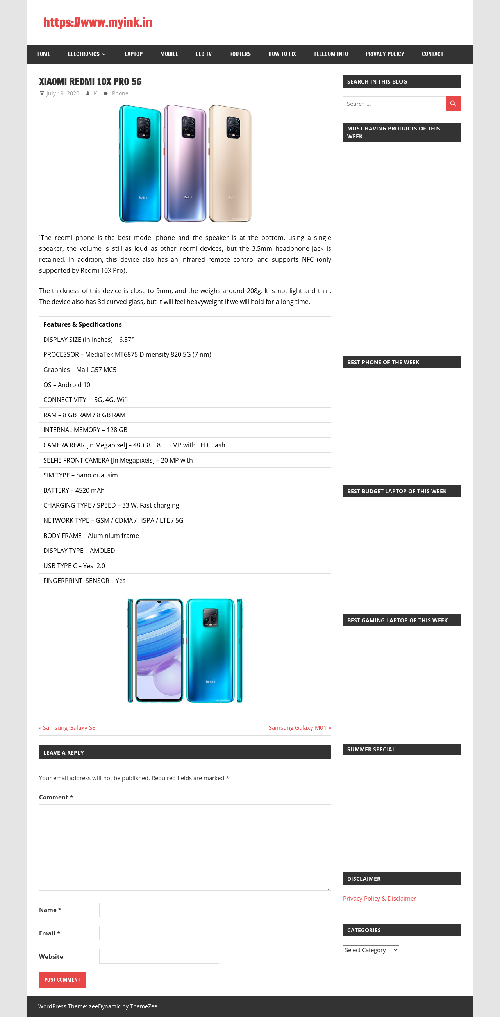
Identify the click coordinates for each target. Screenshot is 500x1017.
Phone (120, 93)
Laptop (134, 54)
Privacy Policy (385, 54)
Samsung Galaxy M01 (298, 727)
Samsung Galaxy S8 (69, 727)
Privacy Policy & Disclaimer (379, 898)
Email (49, 933)
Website (51, 956)
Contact (432, 54)
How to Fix (282, 54)
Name (50, 909)
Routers (240, 54)
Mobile (169, 54)
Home (43, 54)
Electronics (84, 54)
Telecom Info (331, 54)
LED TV (204, 54)
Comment (56, 797)
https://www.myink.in (97, 22)
